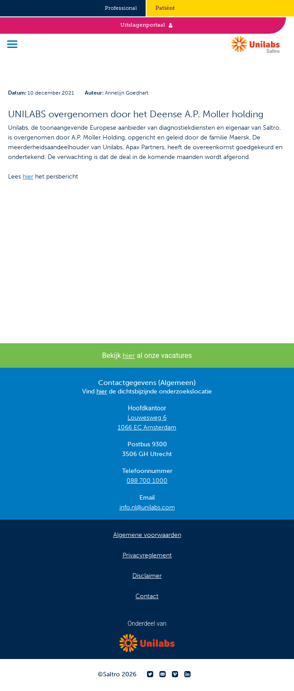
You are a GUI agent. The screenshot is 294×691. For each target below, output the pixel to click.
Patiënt (165, 8)
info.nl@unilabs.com (147, 507)
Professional (121, 8)
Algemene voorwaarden (147, 535)
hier (28, 176)
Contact (147, 596)
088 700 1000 (147, 480)
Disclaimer (147, 576)
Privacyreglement (147, 555)
